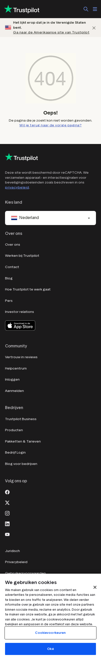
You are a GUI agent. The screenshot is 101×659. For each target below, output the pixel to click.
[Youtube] (7, 534)
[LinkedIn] (7, 523)
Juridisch (12, 551)
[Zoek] (86, 9)
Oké (50, 649)
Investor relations (19, 312)
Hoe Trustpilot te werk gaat (28, 289)
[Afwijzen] (94, 27)
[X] (7, 502)
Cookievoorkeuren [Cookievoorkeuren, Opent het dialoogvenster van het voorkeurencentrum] (50, 633)
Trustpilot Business (21, 419)
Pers (9, 301)
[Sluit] (94, 587)
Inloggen (12, 379)
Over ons (12, 244)
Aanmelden (14, 391)
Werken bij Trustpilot (22, 255)
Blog (9, 278)
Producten (14, 430)
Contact (12, 267)
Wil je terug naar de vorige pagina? (50, 125)
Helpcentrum (16, 368)
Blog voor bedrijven (21, 464)
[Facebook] (7, 491)
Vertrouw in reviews (21, 357)
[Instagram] (7, 512)
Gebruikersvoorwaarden (25, 573)
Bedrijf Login (15, 452)
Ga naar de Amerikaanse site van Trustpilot (51, 32)
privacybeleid (17, 187)
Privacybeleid (16, 562)
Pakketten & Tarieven (23, 441)
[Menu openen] (95, 9)
